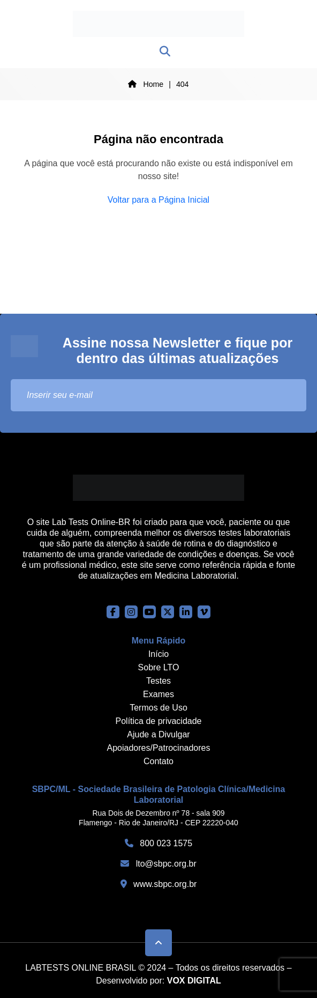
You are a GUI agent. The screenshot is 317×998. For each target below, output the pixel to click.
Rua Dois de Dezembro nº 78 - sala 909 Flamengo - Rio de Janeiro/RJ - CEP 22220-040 (158, 818)
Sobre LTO (158, 667)
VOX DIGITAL (194, 980)
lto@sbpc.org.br (158, 863)
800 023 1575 (158, 843)
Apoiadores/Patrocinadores (158, 747)
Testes (158, 680)
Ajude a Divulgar (158, 734)
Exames (158, 694)
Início (158, 654)
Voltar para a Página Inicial (158, 199)
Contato (158, 761)
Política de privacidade (159, 721)
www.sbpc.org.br (158, 884)
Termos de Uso (158, 707)
